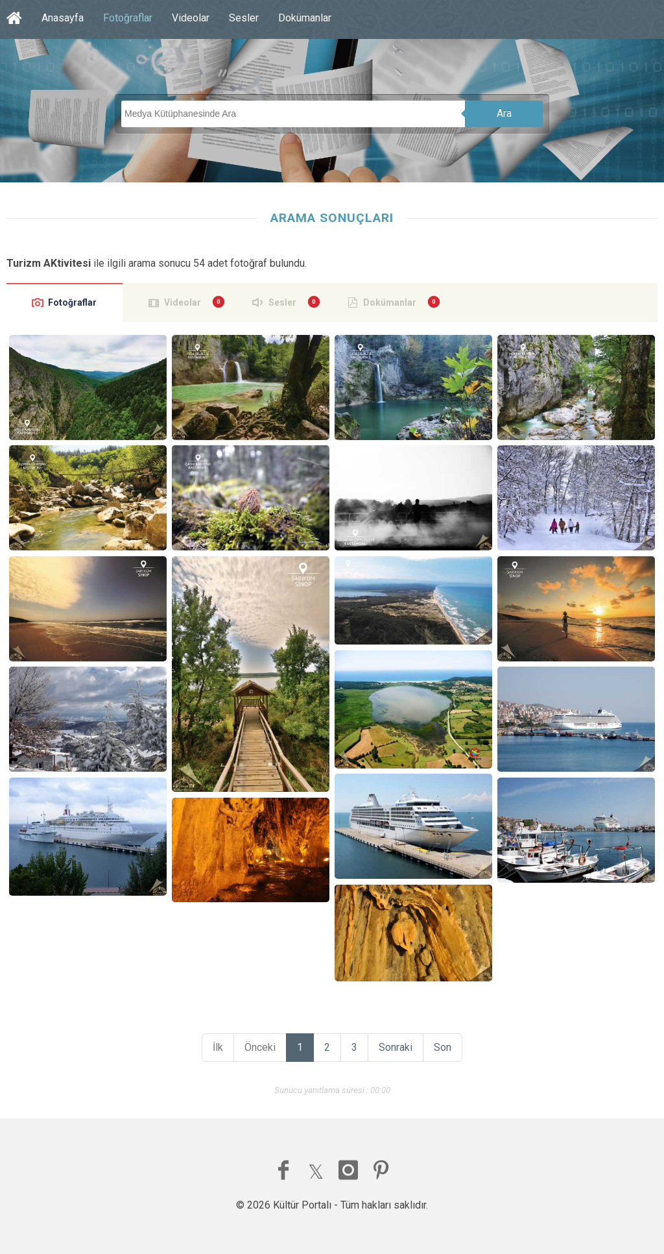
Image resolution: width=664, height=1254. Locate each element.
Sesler (244, 18)
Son (442, 1047)
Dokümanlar (304, 18)
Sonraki (395, 1047)
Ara (504, 113)
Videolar (190, 18)
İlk (218, 1047)
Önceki (260, 1047)
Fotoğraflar (127, 18)
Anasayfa (63, 18)
